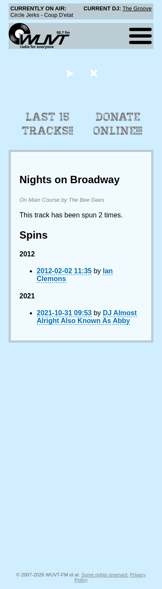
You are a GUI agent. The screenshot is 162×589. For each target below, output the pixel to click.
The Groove (137, 8)
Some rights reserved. (104, 574)
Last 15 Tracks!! (47, 124)
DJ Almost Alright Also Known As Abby (87, 316)
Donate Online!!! (118, 124)
